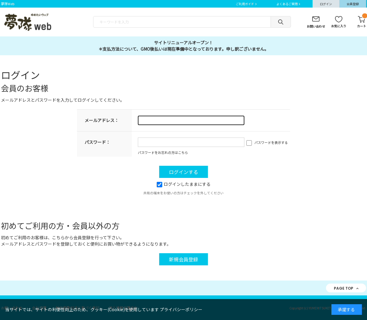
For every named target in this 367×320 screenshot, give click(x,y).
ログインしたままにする (184, 184)
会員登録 (353, 4)
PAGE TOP (343, 288)
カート (361, 22)
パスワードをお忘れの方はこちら (163, 152)
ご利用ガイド (245, 4)
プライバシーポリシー (181, 309)
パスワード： (97, 142)
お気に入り (338, 26)
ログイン (326, 4)
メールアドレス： (102, 120)
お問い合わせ (316, 26)
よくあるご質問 (287, 4)
